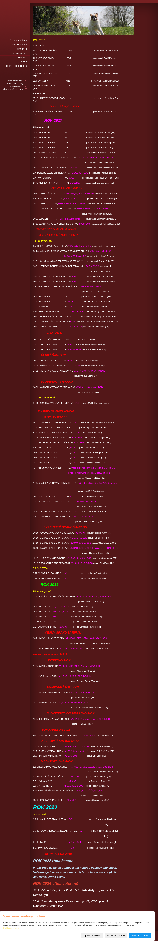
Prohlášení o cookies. (12, 928)
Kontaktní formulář (16, 66)
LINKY (24, 62)
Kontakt (22, 57)
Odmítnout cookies (116, 935)
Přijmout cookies (140, 935)
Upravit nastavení (92, 935)
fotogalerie (20, 53)
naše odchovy (19, 45)
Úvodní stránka (18, 40)
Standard (22, 49)
